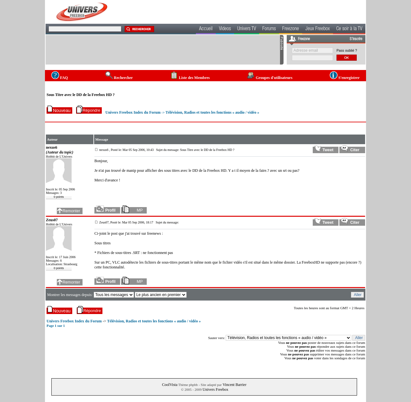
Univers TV (246, 29)
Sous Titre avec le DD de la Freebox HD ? (81, 94)
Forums (269, 29)
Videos (225, 29)
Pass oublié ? (347, 50)
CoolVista (170, 384)
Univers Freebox (215, 389)
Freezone (290, 29)
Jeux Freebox (317, 29)
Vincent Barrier (234, 384)
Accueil (206, 29)
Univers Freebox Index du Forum (133, 112)
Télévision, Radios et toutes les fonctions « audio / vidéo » (212, 112)
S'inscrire (356, 39)
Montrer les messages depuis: (70, 295)
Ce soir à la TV (349, 29)
